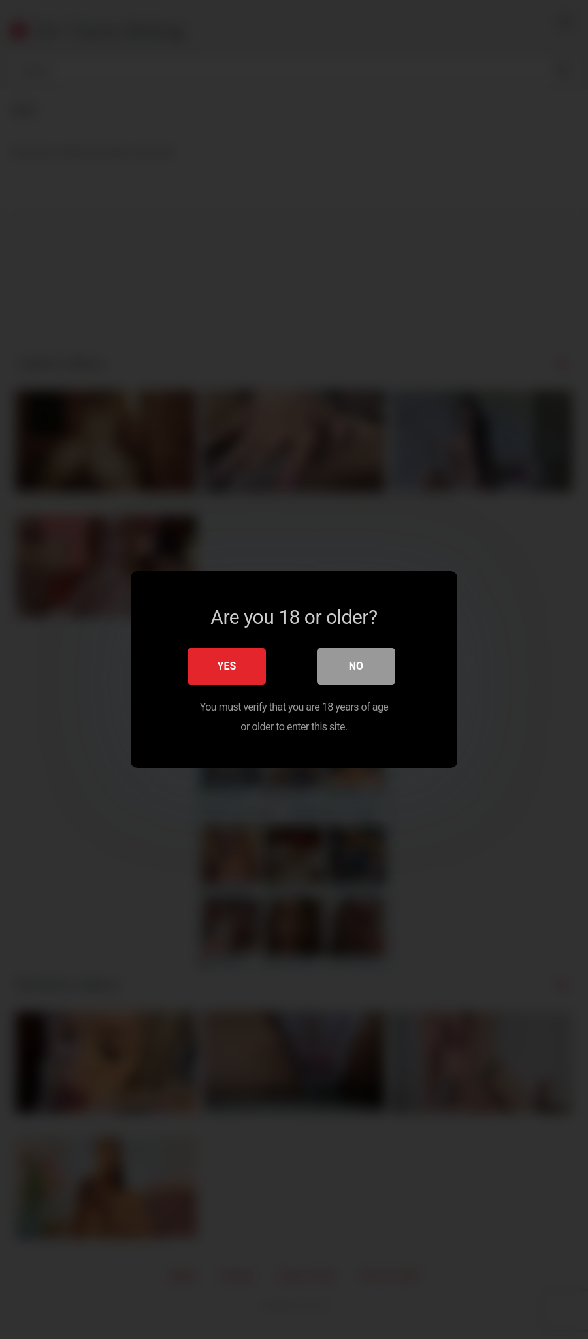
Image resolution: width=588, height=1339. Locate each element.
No (356, 666)
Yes (227, 666)
